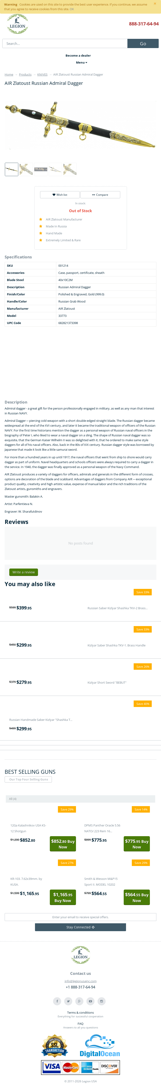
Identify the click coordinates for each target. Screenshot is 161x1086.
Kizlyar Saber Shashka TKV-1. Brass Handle (116, 645)
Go (143, 43)
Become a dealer (78, 55)
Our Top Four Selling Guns (28, 779)
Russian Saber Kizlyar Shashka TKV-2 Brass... (118, 608)
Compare (100, 195)
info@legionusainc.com (81, 981)
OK (72, 9)
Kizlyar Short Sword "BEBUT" (107, 682)
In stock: (80, 203)
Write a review (24, 572)
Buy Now (63, 844)
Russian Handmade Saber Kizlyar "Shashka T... (40, 720)
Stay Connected (80, 927)
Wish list (60, 195)
